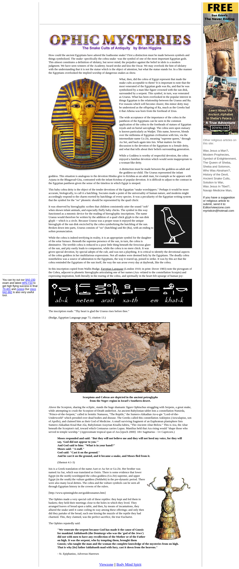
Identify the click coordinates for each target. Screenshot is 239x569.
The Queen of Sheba (216, 162)
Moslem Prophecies (216, 154)
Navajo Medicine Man (217, 190)
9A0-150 (30, 279)
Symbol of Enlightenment (219, 158)
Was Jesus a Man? (215, 150)
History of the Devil (215, 174)
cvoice (20, 289)
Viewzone (106, 564)
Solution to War (213, 182)
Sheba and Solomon (216, 166)
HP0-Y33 (27, 282)
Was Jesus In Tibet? (216, 186)
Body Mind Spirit (129, 564)
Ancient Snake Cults (216, 178)
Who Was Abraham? (216, 170)
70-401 (6, 289)
